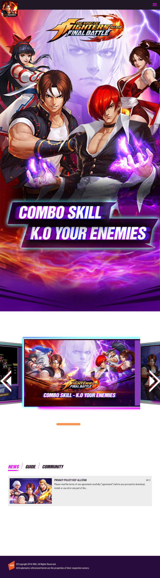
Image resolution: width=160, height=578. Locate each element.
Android (60, 290)
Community (52, 467)
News (13, 467)
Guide (30, 467)
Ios (99, 290)
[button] (68, 424)
